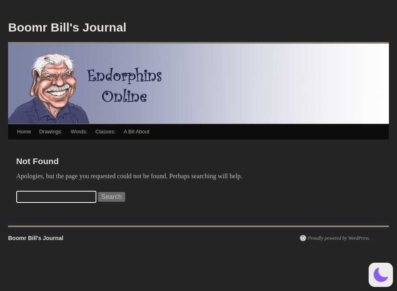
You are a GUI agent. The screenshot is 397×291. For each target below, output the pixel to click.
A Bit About (136, 132)
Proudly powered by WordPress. (339, 238)
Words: (78, 132)
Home (24, 132)
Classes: (105, 132)
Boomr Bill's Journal (67, 27)
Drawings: (51, 132)
